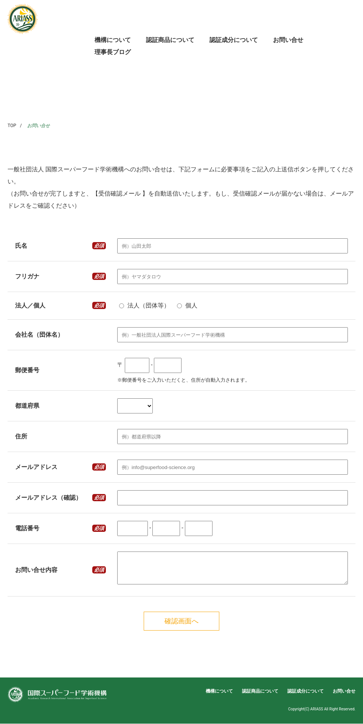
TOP (12, 125)
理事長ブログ (113, 52)
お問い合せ (288, 40)
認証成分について (233, 40)
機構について (113, 40)
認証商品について (170, 40)
